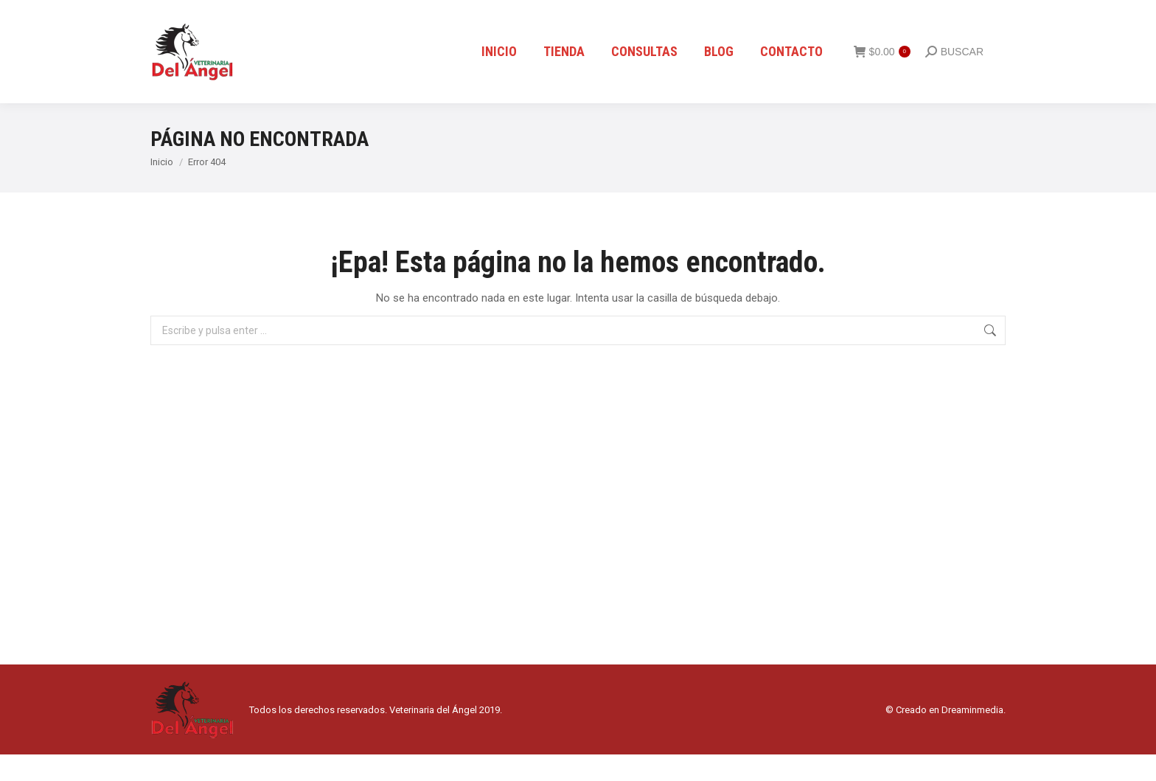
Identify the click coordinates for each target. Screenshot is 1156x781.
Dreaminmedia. (973, 736)
